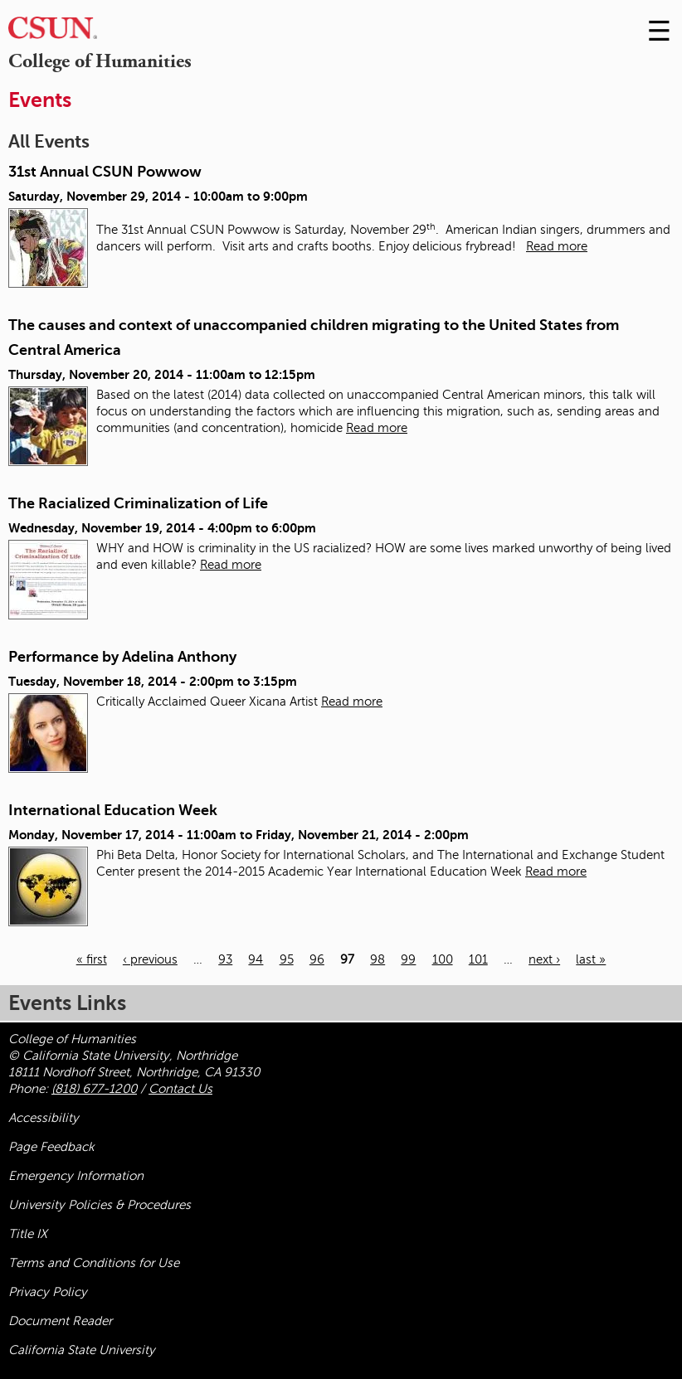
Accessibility (43, 1117)
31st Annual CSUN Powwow (105, 171)
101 (478, 959)
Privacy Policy (47, 1292)
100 (442, 959)
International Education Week (112, 810)
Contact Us (180, 1088)
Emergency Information (76, 1175)
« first (91, 959)
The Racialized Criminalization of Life (138, 503)
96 (316, 959)
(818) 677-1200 (94, 1088)
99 (408, 959)
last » (591, 959)
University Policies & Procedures (99, 1204)
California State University (81, 1350)
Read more (556, 246)
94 (255, 959)
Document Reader (60, 1321)
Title (27, 1234)
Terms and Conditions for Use (93, 1263)
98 (377, 959)
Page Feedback (51, 1146)
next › (544, 959)
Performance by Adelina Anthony (122, 656)
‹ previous (150, 959)
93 (225, 959)
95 (287, 959)
